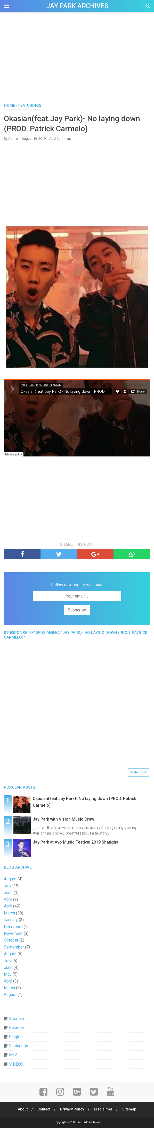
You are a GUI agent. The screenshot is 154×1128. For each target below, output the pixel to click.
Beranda (16, 1027)
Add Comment (60, 139)
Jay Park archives (77, 6)
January (11, 919)
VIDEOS (16, 1064)
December (13, 926)
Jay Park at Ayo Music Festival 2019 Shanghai (76, 842)
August (10, 879)
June (8, 892)
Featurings (18, 1045)
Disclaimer (103, 1109)
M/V (13, 1054)
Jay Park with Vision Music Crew (63, 819)
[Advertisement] (77, 59)
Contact (43, 1109)
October (11, 940)
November (13, 933)
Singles (16, 1036)
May (8, 974)
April (8, 899)
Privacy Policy (72, 1109)
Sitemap (16, 1018)
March (9, 913)
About (23, 1109)
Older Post (138, 772)
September (14, 947)
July (7, 885)
